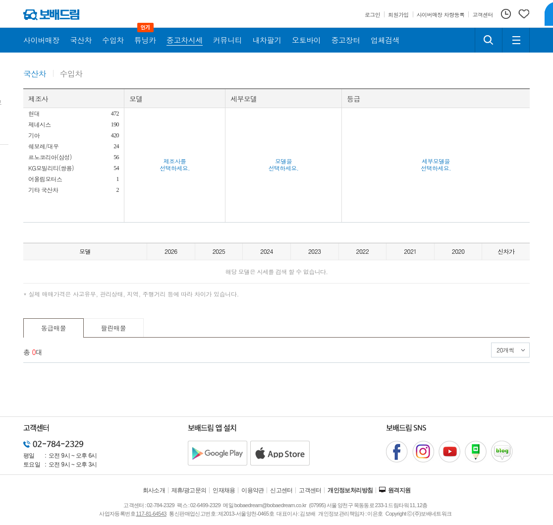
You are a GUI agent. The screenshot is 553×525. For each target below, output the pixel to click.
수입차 (71, 74)
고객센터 (310, 490)
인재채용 (224, 490)
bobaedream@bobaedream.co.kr (270, 505)
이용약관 (252, 490)
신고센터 (281, 490)
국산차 (34, 74)
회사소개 (154, 490)
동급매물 (53, 328)
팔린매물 (113, 328)
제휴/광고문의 (189, 490)
